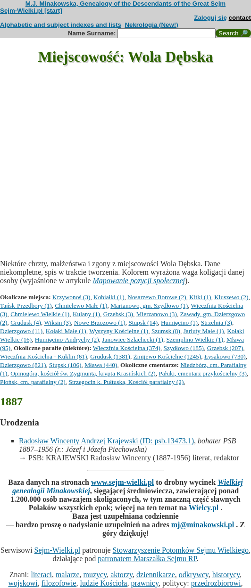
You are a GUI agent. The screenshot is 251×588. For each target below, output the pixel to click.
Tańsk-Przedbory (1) (26, 305)
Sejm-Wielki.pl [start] (31, 10)
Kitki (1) (200, 297)
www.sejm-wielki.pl (122, 482)
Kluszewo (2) (231, 297)
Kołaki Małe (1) (66, 331)
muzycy (95, 575)
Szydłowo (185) (184, 347)
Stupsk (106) (65, 364)
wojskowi (22, 583)
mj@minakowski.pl (202, 525)
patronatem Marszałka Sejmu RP (147, 559)
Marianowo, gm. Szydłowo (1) (149, 305)
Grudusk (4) (25, 322)
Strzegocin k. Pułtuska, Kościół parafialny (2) (126, 381)
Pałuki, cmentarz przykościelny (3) (203, 373)
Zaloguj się (210, 17)
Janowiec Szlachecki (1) (132, 339)
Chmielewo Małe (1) (81, 305)
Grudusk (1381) (110, 356)
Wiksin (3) (57, 322)
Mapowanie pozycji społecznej (138, 281)
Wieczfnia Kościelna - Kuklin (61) (43, 356)
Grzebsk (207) (225, 347)
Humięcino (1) (179, 322)
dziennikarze (155, 575)
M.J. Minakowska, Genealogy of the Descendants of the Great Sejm (125, 3)
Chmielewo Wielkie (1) (39, 314)
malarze (68, 575)
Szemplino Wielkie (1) (195, 339)
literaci (41, 575)
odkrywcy (194, 575)
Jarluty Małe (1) (204, 331)
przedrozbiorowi (216, 583)
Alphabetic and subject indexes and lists (60, 24)
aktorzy (121, 575)
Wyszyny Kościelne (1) (118, 331)
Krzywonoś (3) (71, 297)
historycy (226, 575)
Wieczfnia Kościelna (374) (126, 347)
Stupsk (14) (143, 322)
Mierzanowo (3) (156, 314)
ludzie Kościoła (103, 583)
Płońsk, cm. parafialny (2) (33, 381)
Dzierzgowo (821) (23, 364)
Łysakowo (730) (225, 356)
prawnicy (145, 583)
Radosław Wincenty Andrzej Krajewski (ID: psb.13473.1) (106, 441)
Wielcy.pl (203, 508)
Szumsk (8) (165, 331)
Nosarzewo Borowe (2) (156, 297)
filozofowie (59, 583)
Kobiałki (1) (109, 297)
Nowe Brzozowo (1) (100, 322)
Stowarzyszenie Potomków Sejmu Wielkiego (181, 550)
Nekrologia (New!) (151, 24)
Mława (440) (100, 364)
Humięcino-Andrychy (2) (67, 339)
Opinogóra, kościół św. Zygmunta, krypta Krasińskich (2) (82, 373)
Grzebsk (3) (118, 314)
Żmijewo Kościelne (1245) (167, 356)
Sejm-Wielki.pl (57, 550)
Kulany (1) (86, 314)
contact (240, 17)
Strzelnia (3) (216, 322)
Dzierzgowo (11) (21, 331)
